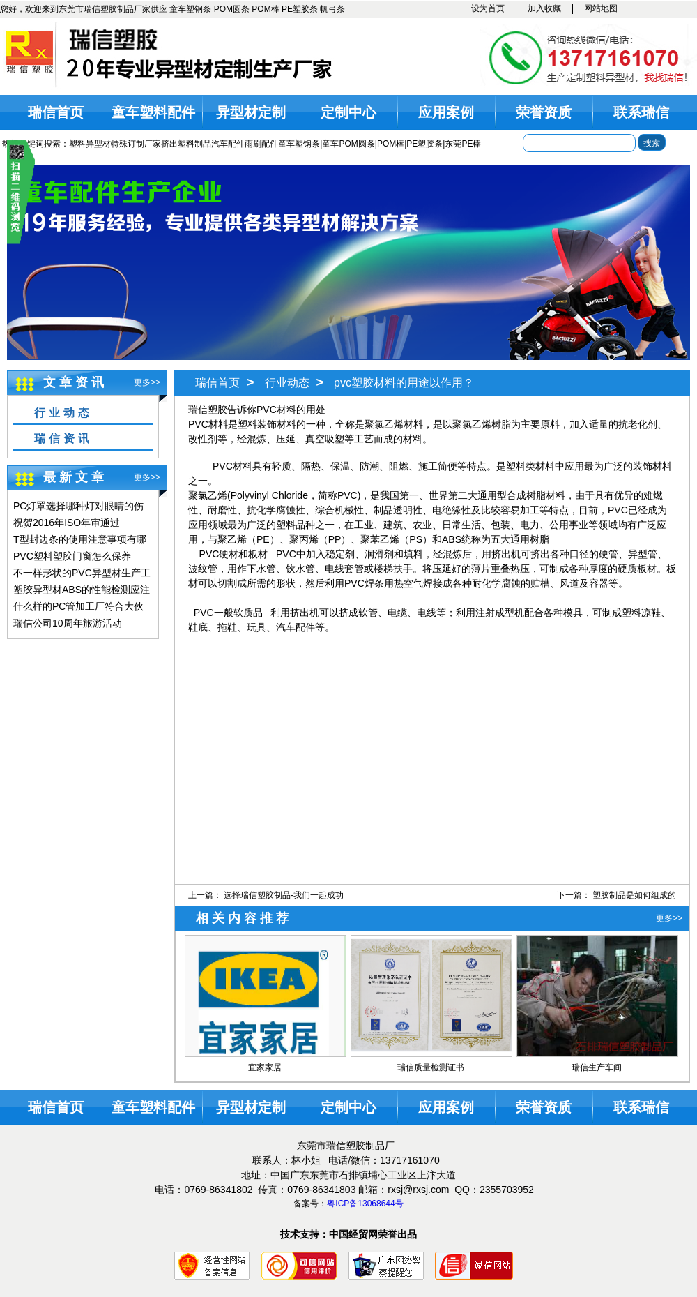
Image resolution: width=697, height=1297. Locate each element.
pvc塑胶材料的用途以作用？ (404, 383)
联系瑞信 (641, 112)
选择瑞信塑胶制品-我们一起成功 (284, 895)
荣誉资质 (544, 112)
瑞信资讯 (63, 438)
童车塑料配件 (153, 112)
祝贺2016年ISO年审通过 (66, 522)
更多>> (147, 382)
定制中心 (348, 112)
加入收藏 (544, 8)
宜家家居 (265, 1067)
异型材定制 (251, 112)
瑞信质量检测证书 (430, 1067)
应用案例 (446, 112)
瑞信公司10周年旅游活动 (67, 623)
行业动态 (63, 413)
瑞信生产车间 (597, 1067)
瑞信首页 (56, 112)
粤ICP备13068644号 (365, 1203)
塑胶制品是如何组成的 (634, 895)
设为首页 (488, 8)
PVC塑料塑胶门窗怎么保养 (72, 556)
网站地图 (601, 8)
